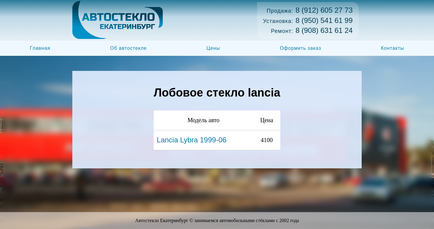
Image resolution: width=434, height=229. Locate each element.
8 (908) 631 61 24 (324, 30)
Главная (40, 48)
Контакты (392, 48)
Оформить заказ (300, 48)
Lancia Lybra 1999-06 (191, 140)
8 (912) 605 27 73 (324, 10)
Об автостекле (128, 48)
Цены (213, 48)
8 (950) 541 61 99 (324, 20)
